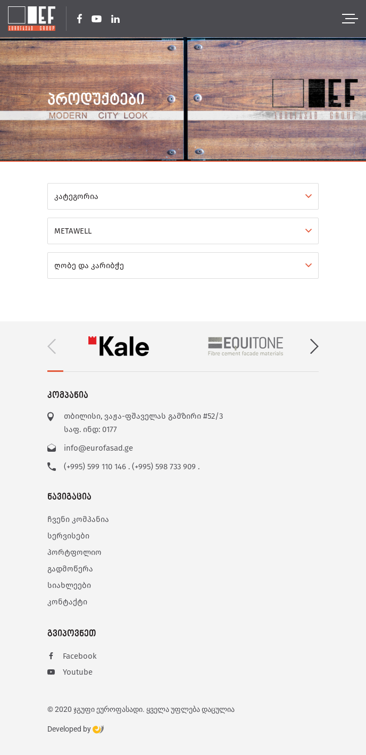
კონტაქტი (67, 602)
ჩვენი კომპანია (78, 519)
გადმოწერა (70, 569)
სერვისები (68, 536)
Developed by (75, 729)
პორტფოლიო (74, 552)
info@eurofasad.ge (98, 448)
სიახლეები (69, 585)
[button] (314, 346)
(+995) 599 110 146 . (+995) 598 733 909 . (131, 466)
